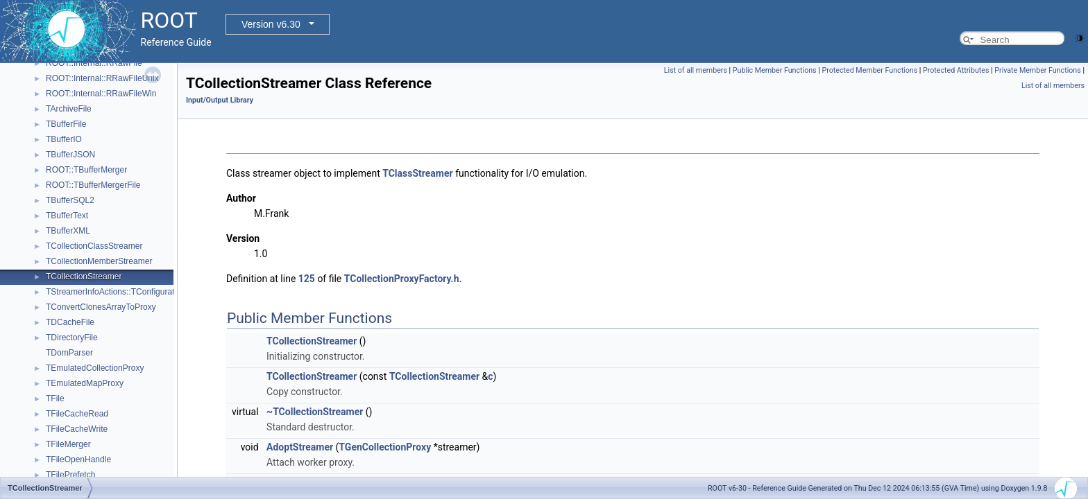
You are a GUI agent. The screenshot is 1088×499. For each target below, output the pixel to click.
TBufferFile (66, 124)
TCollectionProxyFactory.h (401, 278)
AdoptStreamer (299, 447)
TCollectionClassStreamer (94, 246)
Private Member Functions (1037, 70)
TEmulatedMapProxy (85, 383)
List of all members (695, 70)
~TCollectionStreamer (314, 411)
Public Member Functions (775, 70)
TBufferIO (64, 139)
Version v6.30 (270, 24)
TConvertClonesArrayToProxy (101, 307)
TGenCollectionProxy (385, 447)
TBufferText (67, 215)
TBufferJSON (70, 154)
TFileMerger (68, 444)
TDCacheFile (70, 322)
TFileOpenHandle (78, 459)
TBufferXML (68, 231)
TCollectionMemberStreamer (99, 261)
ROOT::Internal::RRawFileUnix (102, 78)
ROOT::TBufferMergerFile (93, 185)
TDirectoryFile (72, 337)
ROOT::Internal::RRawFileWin (101, 93)
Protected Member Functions (870, 70)
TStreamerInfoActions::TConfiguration (115, 292)
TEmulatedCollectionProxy (95, 368)
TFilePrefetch (70, 475)
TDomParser (69, 353)
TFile (55, 398)
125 (306, 278)
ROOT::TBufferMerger (86, 170)
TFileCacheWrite (77, 429)
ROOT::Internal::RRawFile (94, 63)
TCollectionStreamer (83, 276)
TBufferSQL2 (70, 200)
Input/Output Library (219, 100)
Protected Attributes (956, 70)
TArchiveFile (69, 109)
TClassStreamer (417, 173)
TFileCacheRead (77, 414)
